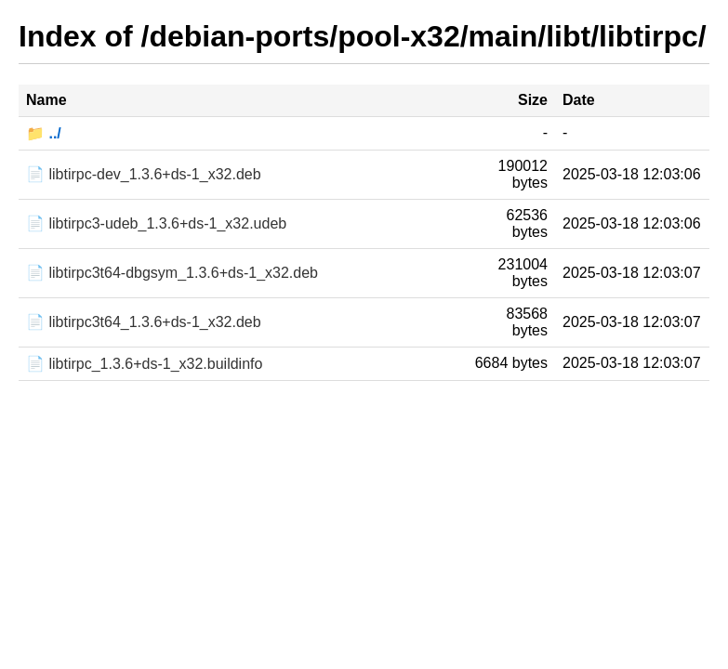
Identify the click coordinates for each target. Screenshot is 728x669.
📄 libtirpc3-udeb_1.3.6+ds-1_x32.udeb (156, 223)
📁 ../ (43, 133)
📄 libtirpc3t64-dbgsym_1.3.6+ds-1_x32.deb (172, 273)
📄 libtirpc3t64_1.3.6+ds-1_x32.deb (143, 322)
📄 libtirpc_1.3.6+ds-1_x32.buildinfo (144, 364)
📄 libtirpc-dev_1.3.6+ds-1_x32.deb (143, 174)
